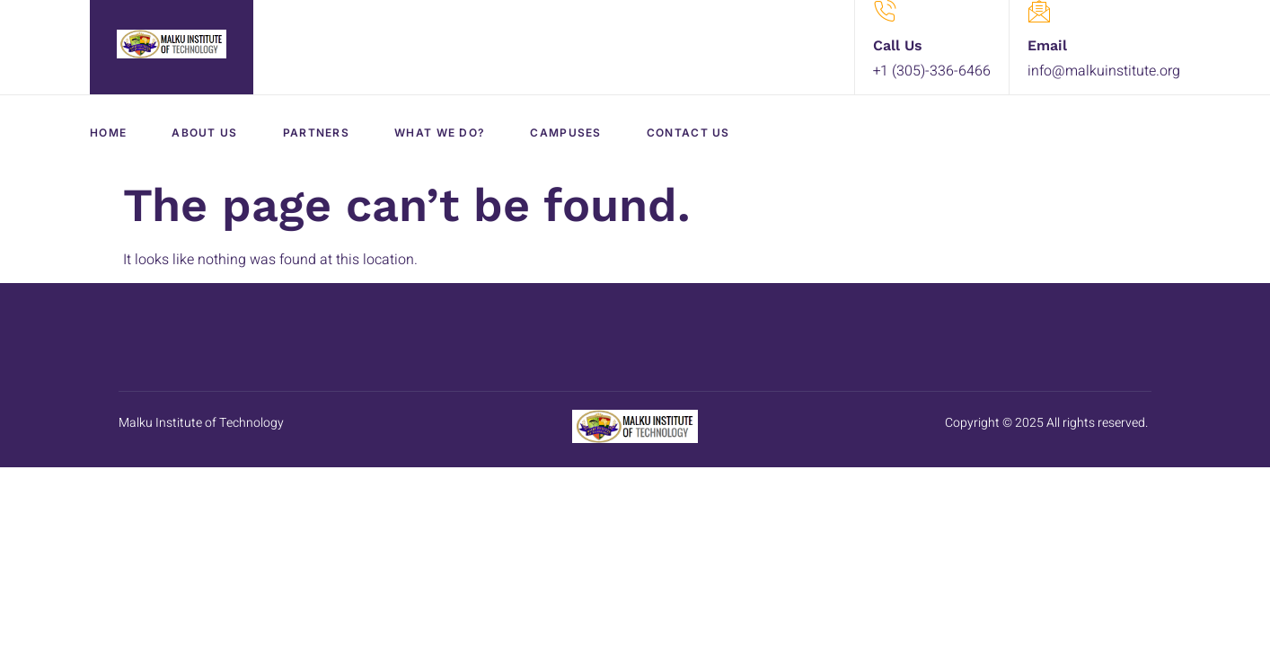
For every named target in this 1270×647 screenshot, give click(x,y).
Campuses (565, 132)
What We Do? (439, 132)
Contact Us (688, 132)
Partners (316, 132)
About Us (204, 132)
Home (108, 132)
